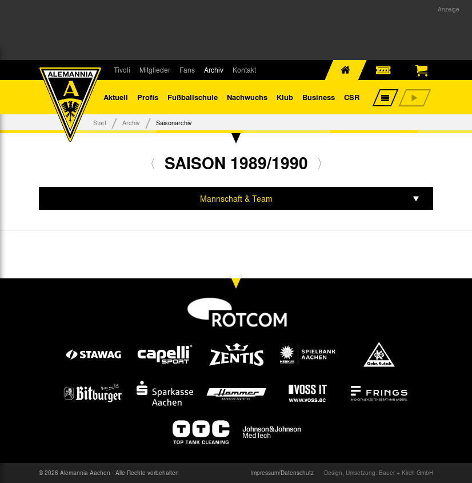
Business (318, 96)
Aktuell (115, 96)
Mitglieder (154, 70)
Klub (285, 96)
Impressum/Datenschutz (282, 473)
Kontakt (244, 70)
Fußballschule (192, 96)
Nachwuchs (247, 96)
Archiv (213, 70)
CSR (351, 96)
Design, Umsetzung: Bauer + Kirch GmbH (378, 473)
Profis (147, 96)
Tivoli (122, 70)
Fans (187, 70)
